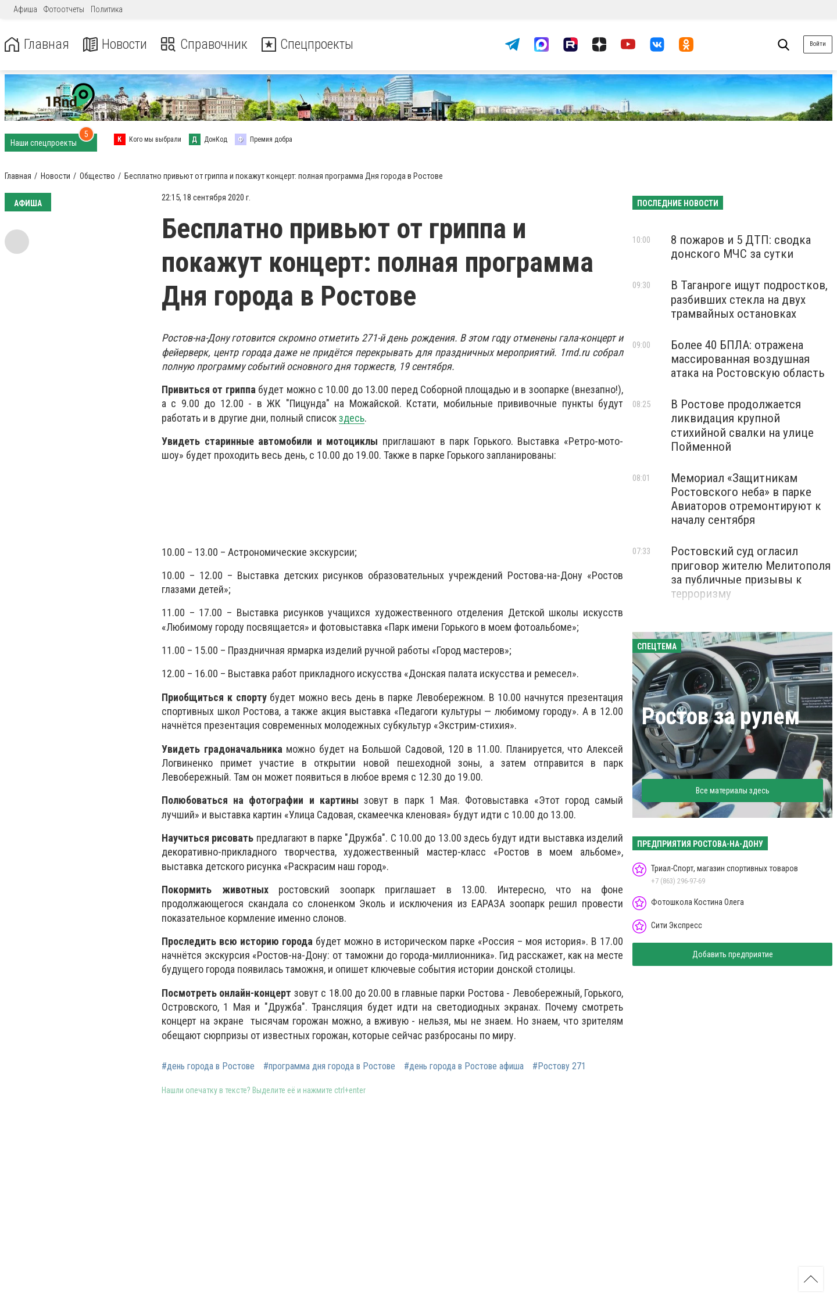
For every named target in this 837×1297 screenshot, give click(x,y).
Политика (107, 9)
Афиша (25, 9)
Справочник (205, 44)
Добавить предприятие (732, 954)
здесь (351, 418)
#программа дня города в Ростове (329, 1066)
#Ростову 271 (559, 1066)
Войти (818, 44)
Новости (115, 44)
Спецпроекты (310, 44)
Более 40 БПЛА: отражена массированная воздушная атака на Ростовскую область (748, 359)
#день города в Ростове (208, 1066)
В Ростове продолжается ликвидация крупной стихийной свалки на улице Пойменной (742, 425)
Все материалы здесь (733, 790)
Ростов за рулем (721, 716)
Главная (37, 44)
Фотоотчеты (64, 9)
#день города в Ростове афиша (464, 1066)
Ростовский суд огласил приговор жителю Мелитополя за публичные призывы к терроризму (751, 572)
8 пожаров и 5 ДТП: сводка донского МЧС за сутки (741, 247)
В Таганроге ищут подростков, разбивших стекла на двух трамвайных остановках (749, 299)
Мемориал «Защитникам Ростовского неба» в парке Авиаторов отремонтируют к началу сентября (746, 499)
